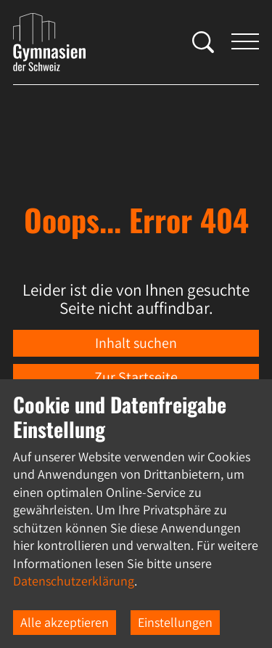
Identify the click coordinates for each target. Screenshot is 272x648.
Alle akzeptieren (64, 622)
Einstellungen (175, 622)
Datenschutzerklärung (73, 580)
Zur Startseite (136, 377)
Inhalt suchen (136, 342)
